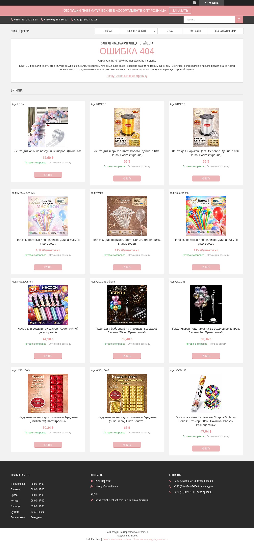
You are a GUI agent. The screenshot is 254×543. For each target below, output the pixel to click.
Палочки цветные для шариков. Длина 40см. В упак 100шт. (48, 241)
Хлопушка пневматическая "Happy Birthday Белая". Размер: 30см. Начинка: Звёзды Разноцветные (206, 421)
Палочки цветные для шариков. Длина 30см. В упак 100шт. (206, 241)
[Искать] (239, 19)
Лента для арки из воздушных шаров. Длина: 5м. (48, 151)
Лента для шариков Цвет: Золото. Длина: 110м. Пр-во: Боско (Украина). (127, 153)
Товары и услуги (136, 31)
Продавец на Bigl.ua (127, 535)
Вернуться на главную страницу (127, 76)
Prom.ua (144, 532)
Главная (107, 31)
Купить (48, 174)
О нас (170, 31)
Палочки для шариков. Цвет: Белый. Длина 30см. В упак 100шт (127, 241)
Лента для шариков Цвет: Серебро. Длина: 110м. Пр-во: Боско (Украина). (206, 153)
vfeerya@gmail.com (106, 486)
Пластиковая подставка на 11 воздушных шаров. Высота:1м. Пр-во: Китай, (206, 330)
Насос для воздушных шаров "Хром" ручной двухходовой (48, 330)
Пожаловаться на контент (117, 539)
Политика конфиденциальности (150, 539)
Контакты (195, 31)
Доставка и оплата (225, 31)
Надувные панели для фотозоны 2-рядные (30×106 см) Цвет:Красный (48, 419)
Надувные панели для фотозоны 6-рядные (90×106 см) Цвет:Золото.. (127, 419)
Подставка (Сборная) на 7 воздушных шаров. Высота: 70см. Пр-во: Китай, (127, 330)
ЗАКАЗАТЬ (180, 10)
